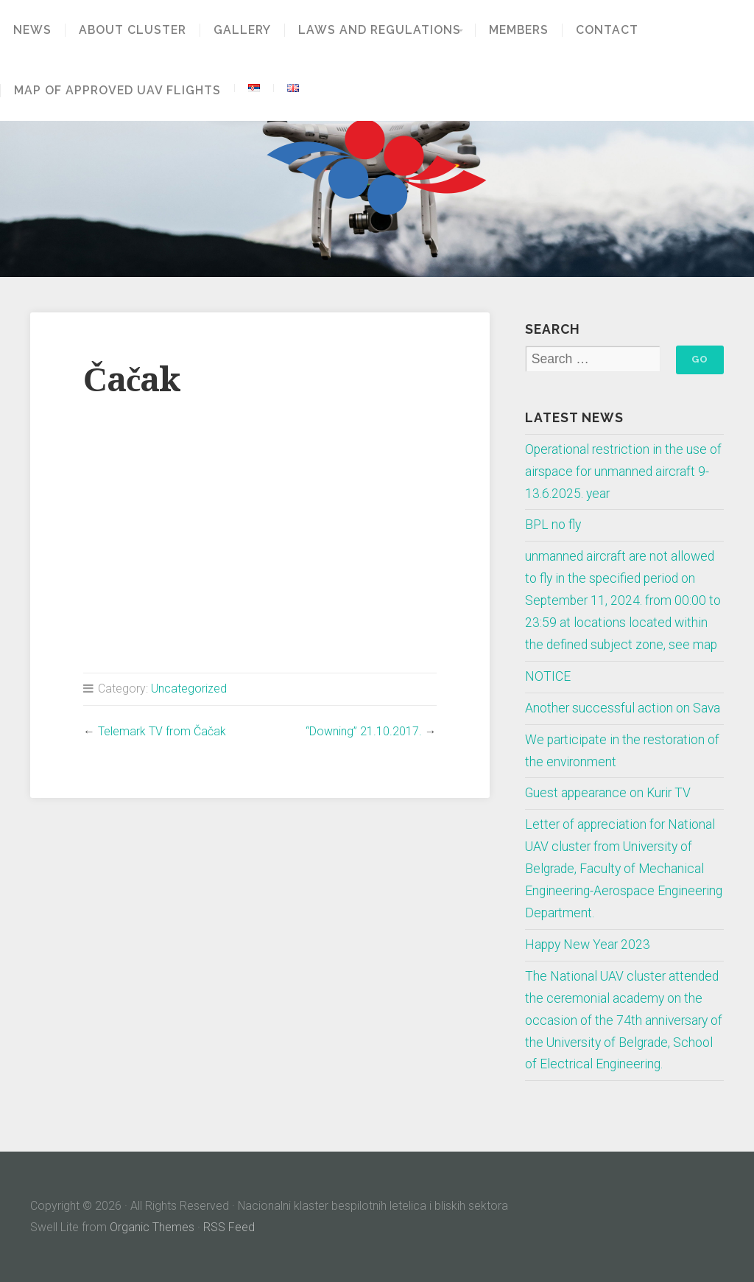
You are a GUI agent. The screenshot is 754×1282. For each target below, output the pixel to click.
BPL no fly (553, 524)
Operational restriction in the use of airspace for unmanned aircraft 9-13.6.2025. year (623, 471)
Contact (616, 30)
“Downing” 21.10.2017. (364, 731)
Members (528, 30)
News (32, 30)
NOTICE (548, 676)
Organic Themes (152, 1227)
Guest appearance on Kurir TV (608, 792)
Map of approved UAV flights (117, 90)
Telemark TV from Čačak (162, 731)
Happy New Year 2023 (587, 944)
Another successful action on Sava (622, 708)
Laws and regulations (379, 30)
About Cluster (132, 30)
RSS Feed (229, 1227)
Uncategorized (189, 689)
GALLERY (242, 30)
